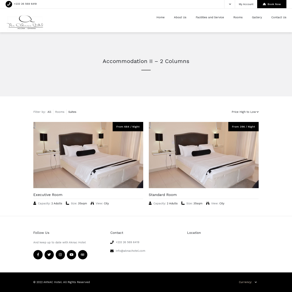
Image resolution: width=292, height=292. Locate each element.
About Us (180, 17)
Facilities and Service (210, 17)
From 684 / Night (127, 126)
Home (160, 17)
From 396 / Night (243, 126)
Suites (72, 112)
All (49, 112)
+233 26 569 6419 (25, 3)
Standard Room (163, 194)
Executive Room (47, 194)
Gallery (257, 17)
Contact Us (278, 17)
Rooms (238, 17)
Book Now (272, 4)
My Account (246, 4)
